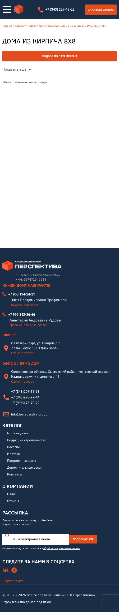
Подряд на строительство (26, 440)
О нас (11, 494)
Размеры (93, 26)
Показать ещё (16, 69)
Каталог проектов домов (43, 26)
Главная (7, 26)
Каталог (20, 26)
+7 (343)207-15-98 (25, 392)
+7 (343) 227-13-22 (60, 9)
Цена (6, 82)
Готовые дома (17, 433)
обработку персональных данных (61, 548)
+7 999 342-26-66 (21, 315)
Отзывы (13, 501)
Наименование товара (30, 82)
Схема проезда (22, 353)
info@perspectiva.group (29, 414)
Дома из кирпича (73, 26)
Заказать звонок (101, 10)
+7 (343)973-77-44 (25, 397)
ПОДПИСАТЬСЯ (83, 539)
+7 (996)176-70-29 (25, 403)
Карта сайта (13, 580)
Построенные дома (21, 460)
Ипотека (13, 454)
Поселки (13, 447)
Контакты (14, 474)
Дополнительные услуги (25, 467)
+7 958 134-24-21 (21, 294)
